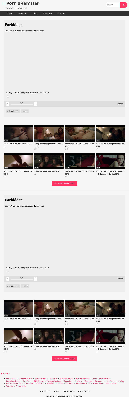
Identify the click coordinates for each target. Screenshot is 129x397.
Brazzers (88, 381)
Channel (61, 13)
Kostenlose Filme (82, 378)
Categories (22, 13)
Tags (35, 13)
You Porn (78, 381)
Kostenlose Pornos (13, 384)
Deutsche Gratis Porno (101, 378)
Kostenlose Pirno (66, 378)
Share (120, 104)
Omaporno (99, 381)
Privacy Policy (84, 391)
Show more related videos (64, 184)
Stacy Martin (13, 111)
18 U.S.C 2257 (44, 391)
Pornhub (9, 386)
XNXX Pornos (39, 381)
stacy (25, 111)
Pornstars (47, 13)
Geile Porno (28, 384)
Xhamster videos (25, 378)
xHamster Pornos (83, 384)
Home (9, 13)
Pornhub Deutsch (54, 381)
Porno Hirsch (21, 386)
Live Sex (121, 381)
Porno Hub (40, 384)
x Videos (50, 384)
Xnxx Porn (27, 381)
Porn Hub (69, 384)
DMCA (56, 391)
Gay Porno (111, 381)
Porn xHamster (21, 3)
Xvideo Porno (98, 384)
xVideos (60, 384)
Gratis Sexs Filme (13, 381)
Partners (5, 373)
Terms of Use (68, 391)
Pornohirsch (11, 378)
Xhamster (67, 381)
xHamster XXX (40, 378)
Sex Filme (53, 378)
